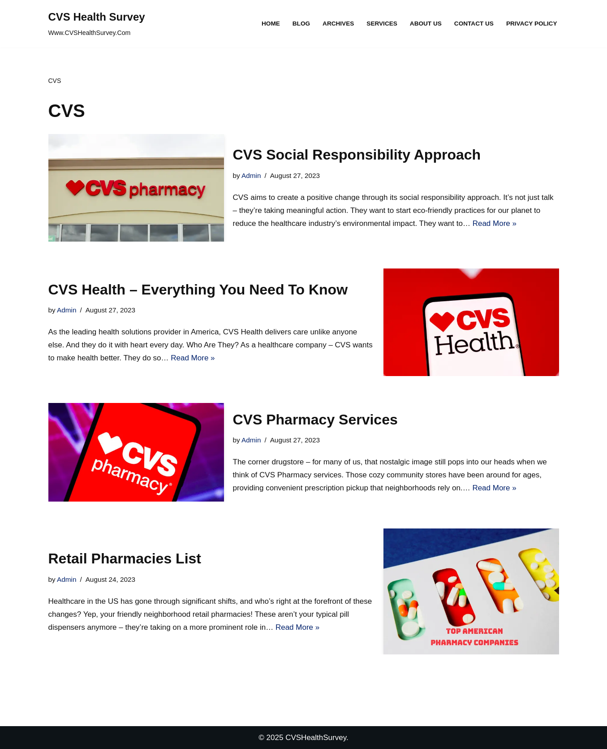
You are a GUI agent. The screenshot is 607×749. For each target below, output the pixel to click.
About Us (426, 23)
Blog (301, 23)
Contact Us (474, 23)
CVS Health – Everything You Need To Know (198, 289)
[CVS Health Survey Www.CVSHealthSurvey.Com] (96, 23)
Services (381, 23)
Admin (251, 175)
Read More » (495, 223)
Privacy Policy (531, 23)
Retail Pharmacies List (124, 558)
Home (271, 23)
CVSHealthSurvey (315, 737)
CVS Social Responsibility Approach (357, 155)
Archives (338, 23)
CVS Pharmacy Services (315, 419)
